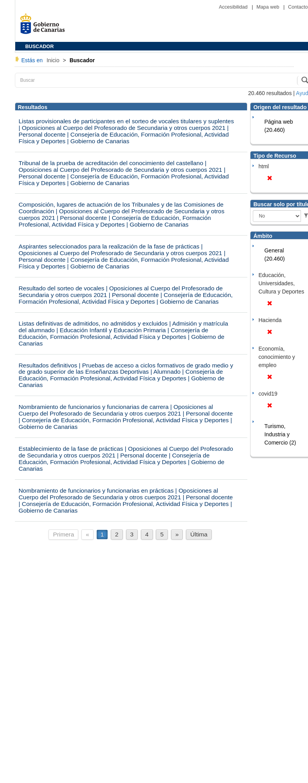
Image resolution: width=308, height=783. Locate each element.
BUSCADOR (39, 46)
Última (198, 534)
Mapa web (268, 7)
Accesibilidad (234, 7)
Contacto (298, 7)
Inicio (54, 60)
